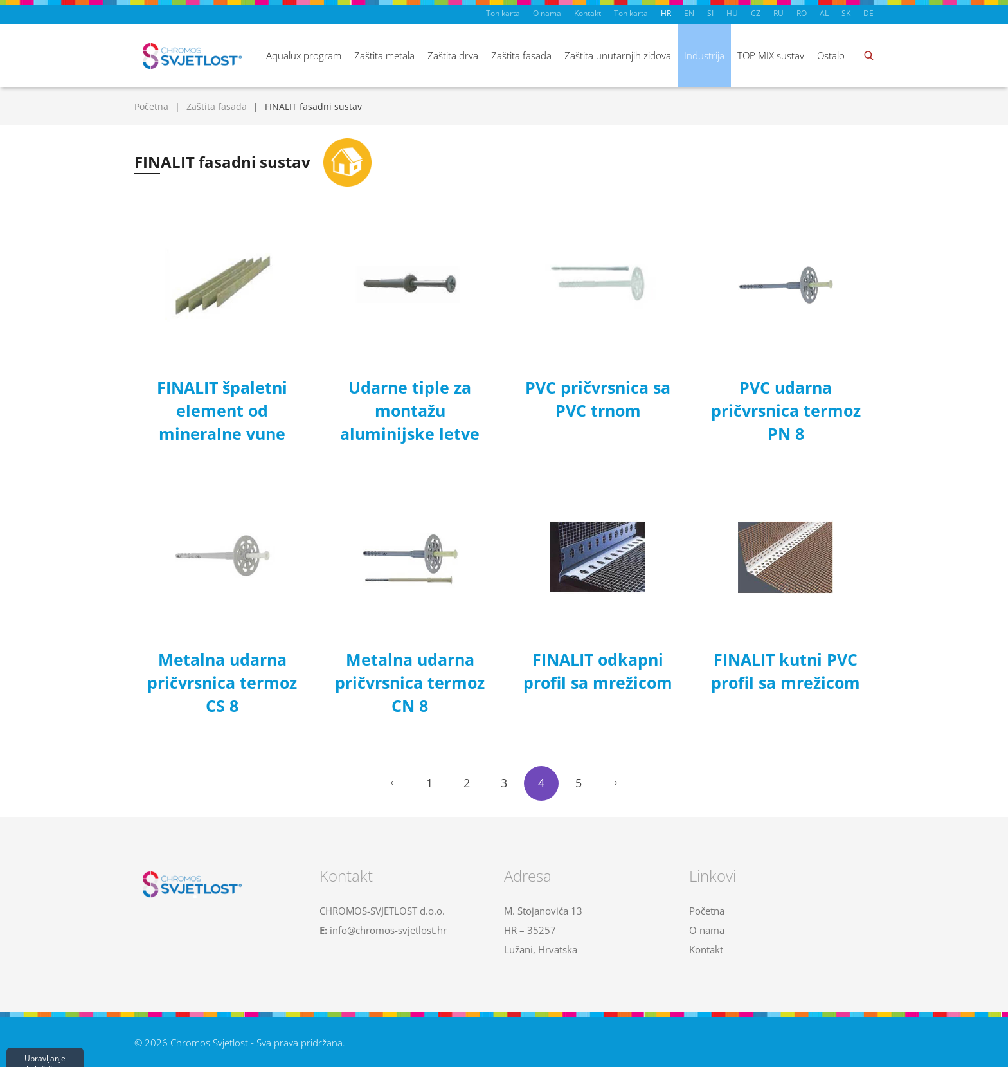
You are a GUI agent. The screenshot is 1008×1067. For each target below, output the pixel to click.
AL (824, 13)
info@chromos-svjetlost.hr (388, 930)
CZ (755, 13)
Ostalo (831, 55)
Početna (151, 106)
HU (732, 13)
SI (710, 13)
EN (689, 13)
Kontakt (587, 13)
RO (802, 13)
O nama (547, 13)
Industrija (704, 55)
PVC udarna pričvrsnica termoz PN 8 (786, 410)
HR (666, 13)
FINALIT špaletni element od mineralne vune (222, 410)
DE (868, 13)
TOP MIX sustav (770, 55)
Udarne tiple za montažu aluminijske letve (410, 410)
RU (778, 13)
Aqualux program (303, 55)
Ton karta (503, 13)
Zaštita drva (453, 55)
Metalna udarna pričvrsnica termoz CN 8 (410, 682)
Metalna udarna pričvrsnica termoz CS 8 (222, 682)
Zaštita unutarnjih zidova (617, 55)
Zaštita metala (384, 55)
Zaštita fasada (521, 55)
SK (846, 13)
